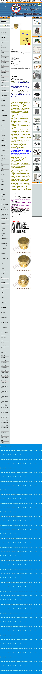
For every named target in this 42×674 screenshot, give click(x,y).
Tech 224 (2, 294)
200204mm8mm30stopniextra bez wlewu (37, 26)
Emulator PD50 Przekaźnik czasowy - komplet (37, 115)
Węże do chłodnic (4, 220)
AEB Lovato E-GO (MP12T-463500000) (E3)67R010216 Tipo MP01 (37, 89)
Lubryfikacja (3, 93)
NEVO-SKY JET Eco (4, 320)
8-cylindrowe (3, 236)
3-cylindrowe (3, 231)
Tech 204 (2, 292)
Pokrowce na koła (3, 72)
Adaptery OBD (3, 110)
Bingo (2, 160)
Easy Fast (2, 342)
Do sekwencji (3, 100)
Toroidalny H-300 (3, 382)
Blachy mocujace (3, 45)
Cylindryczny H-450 (4, 370)
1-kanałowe (3, 133)
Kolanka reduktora (4, 57)
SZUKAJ (6, 25)
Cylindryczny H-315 (4, 365)
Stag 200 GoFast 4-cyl (4, 271)
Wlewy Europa (3, 87)
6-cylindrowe (3, 235)
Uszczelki (2, 442)
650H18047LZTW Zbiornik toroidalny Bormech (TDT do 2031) (37, 80)
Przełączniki (3, 128)
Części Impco (3, 155)
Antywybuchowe (3, 181)
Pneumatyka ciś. (3, 70)
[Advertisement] (37, 200)
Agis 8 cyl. (2, 250)
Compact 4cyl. (3, 261)
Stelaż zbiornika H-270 (4, 420)
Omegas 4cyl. (3, 347)
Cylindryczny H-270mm (4, 407)
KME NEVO (3, 315)
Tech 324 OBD (3, 299)
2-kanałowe (3, 135)
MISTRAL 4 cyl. (3, 256)
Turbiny (2, 440)
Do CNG (2, 172)
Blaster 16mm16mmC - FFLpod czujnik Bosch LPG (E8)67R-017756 (37, 99)
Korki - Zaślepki (3, 60)
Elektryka (2, 123)
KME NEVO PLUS (4, 317)
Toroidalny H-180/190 (4, 372)
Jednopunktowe (3, 186)
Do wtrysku (3, 102)
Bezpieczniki (3, 122)
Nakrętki (2, 67)
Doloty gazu (3, 50)
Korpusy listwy (3, 241)
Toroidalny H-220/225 (4, 375)
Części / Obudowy (4, 360)
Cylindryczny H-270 (4, 362)
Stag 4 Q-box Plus (4, 284)
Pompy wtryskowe (4, 437)
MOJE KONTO (3, 2)
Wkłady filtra (3, 150)
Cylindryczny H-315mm (4, 410)
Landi (2, 165)
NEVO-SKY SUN (4, 325)
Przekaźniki (3, 127)
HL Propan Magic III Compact (37, 132)
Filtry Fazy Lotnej (4, 148)
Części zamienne (3, 30)
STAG (2, 168)
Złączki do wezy (3, 88)
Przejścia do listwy (4, 245)
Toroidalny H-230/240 (4, 377)
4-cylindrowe (3, 233)
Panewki (2, 435)
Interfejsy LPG (3, 112)
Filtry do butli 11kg (4, 145)
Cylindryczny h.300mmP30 (37, 107)
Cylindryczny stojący (4, 417)
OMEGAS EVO (3, 352)
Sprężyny (2, 77)
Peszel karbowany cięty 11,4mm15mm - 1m (37, 155)
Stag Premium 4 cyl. (4, 289)
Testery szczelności (4, 95)
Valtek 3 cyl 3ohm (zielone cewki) (37, 45)
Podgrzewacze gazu (4, 243)
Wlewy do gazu (3, 85)
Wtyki (2, 130)
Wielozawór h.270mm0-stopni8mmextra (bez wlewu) (37, 53)
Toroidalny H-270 (3, 380)
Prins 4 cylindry (3, 337)
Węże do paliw (3, 223)
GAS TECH (3, 312)
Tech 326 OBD (3, 302)
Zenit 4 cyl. (3, 263)
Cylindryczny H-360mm (4, 412)
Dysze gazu (3, 52)
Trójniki (2, 82)
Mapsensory (3, 105)
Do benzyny (3, 117)
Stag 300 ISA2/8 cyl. (4, 273)
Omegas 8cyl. (3, 350)
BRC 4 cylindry (3, 355)
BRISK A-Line (3, 37)
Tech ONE (2, 305)
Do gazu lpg (3, 118)
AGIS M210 (3, 251)
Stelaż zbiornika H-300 (4, 422)
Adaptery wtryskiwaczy (4, 238)
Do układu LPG (3, 32)
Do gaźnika (3, 98)
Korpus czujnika (3, 62)
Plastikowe (3, 192)
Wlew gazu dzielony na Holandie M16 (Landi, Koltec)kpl (37, 62)
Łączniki (2, 65)
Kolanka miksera (3, 55)
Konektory (2, 125)
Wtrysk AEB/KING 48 (4, 332)
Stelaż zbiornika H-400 (4, 427)
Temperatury (3, 107)
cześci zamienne (3, 240)
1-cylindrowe (3, 228)
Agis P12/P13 (3, 253)
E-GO (2, 340)
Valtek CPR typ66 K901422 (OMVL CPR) (37, 34)
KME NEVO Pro (3, 319)
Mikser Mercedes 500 (37, 140)
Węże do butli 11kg (4, 218)
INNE (2, 163)
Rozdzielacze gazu (4, 246)
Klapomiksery (3, 182)
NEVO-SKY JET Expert (4, 322)
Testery (2, 113)
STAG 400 (2, 287)
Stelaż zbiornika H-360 (4, 425)
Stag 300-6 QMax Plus (4, 279)
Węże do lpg (3, 221)
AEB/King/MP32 (3, 330)
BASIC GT (3, 310)
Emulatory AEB (3, 140)
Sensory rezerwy (3, 75)
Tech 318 (2, 295)
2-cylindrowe (3, 230)
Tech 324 (2, 297)
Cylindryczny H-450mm (4, 415)
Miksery (2, 187)
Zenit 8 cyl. (3, 266)
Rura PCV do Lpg (4, 212)
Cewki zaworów (3, 47)
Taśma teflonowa (3, 80)
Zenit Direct (3, 268)
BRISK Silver (3, 40)
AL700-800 (3, 158)
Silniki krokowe (3, 207)
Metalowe (2, 191)
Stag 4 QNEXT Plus (4, 285)
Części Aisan (3, 153)
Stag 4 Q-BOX (3, 282)
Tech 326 (2, 300)
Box (2, 260)
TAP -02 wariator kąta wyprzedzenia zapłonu (37, 163)
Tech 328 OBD (3, 304)
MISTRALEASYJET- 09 (37, 147)
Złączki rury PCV (3, 90)
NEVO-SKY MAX (4, 324)
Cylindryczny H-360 (4, 367)
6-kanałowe (3, 138)
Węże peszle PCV (4, 225)
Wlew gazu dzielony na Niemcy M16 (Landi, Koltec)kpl (37, 71)
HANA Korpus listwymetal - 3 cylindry (37, 123)
